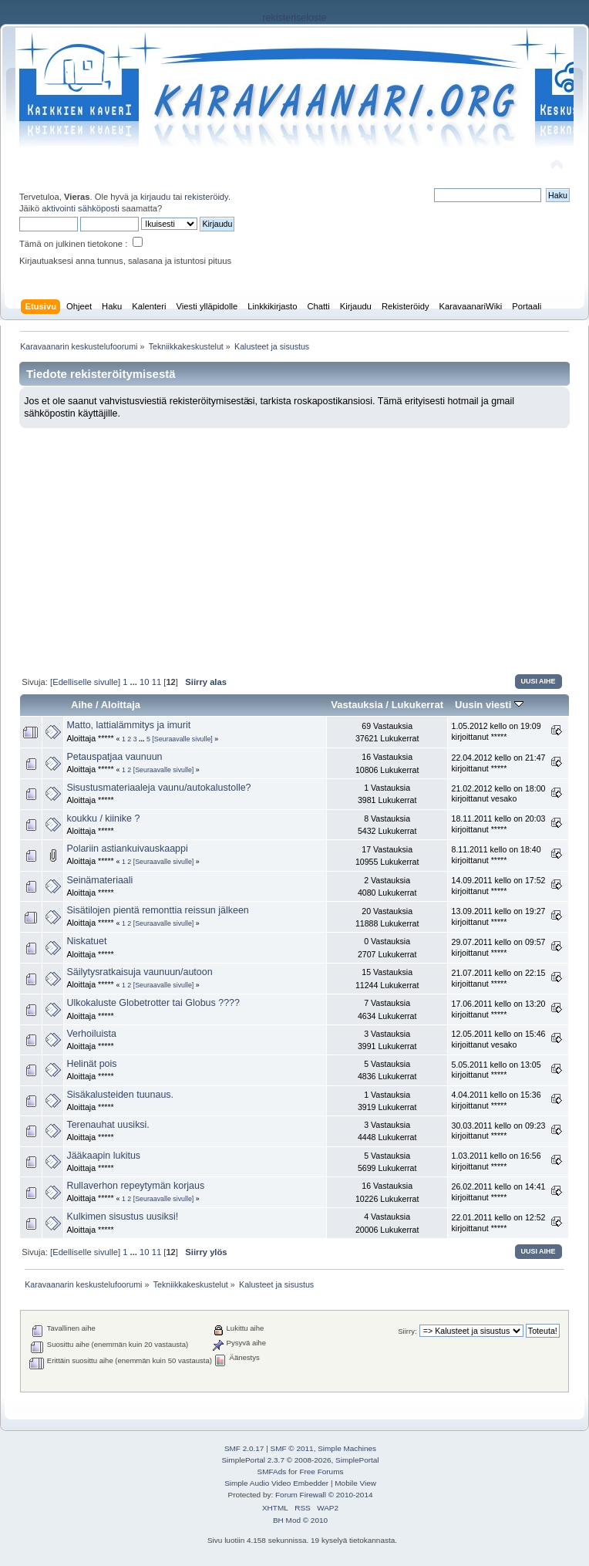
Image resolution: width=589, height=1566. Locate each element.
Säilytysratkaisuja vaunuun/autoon (139, 972)
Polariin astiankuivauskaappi (126, 848)
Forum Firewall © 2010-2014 (323, 1494)
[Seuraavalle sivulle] (182, 739)
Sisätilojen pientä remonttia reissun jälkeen (157, 910)
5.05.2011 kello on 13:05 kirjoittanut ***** (495, 1070)
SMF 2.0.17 (244, 1448)
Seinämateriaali (99, 880)
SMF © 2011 (292, 1448)
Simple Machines (347, 1448)
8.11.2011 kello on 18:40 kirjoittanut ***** (495, 855)
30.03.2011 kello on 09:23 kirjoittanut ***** (498, 1131)
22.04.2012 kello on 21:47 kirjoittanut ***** (498, 763)
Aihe (82, 704)
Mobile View (355, 1483)
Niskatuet (86, 941)
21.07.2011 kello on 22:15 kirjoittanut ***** (498, 978)
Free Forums (321, 1471)
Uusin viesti (489, 704)
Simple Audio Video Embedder (276, 1483)
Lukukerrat (417, 704)
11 (156, 682)
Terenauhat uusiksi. (107, 1124)
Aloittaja (120, 704)
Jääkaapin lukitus (103, 1155)
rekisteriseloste (294, 17)
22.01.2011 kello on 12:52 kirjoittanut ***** (498, 1223)
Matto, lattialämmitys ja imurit (128, 725)
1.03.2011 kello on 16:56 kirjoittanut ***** (495, 1161)
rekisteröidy (206, 196)
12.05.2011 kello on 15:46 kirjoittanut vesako (498, 1039)
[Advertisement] (294, 544)
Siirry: (407, 1331)
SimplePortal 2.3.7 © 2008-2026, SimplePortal (300, 1460)
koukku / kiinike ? (103, 818)
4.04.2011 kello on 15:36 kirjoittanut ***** (495, 1100)
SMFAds (272, 1471)
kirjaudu (155, 196)
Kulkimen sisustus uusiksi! (122, 1216)
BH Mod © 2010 (300, 1520)
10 (144, 682)
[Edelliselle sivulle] (85, 682)
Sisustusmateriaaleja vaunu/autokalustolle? (158, 787)
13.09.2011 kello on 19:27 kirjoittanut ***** (498, 916)
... (135, 682)
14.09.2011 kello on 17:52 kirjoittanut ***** (498, 886)
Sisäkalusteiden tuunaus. (119, 1094)
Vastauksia (356, 704)
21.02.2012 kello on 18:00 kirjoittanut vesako (498, 794)
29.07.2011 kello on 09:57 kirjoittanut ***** (498, 947)
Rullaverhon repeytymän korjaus (135, 1185)
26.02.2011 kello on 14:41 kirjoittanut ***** (498, 1192)
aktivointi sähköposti (80, 208)
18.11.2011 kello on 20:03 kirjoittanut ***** (498, 824)
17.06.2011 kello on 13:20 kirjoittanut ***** (498, 1009)
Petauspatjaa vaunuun (114, 756)
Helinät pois (91, 1063)
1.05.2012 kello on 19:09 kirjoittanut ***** (495, 731)
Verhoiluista (91, 1033)
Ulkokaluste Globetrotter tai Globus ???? (153, 1002)
